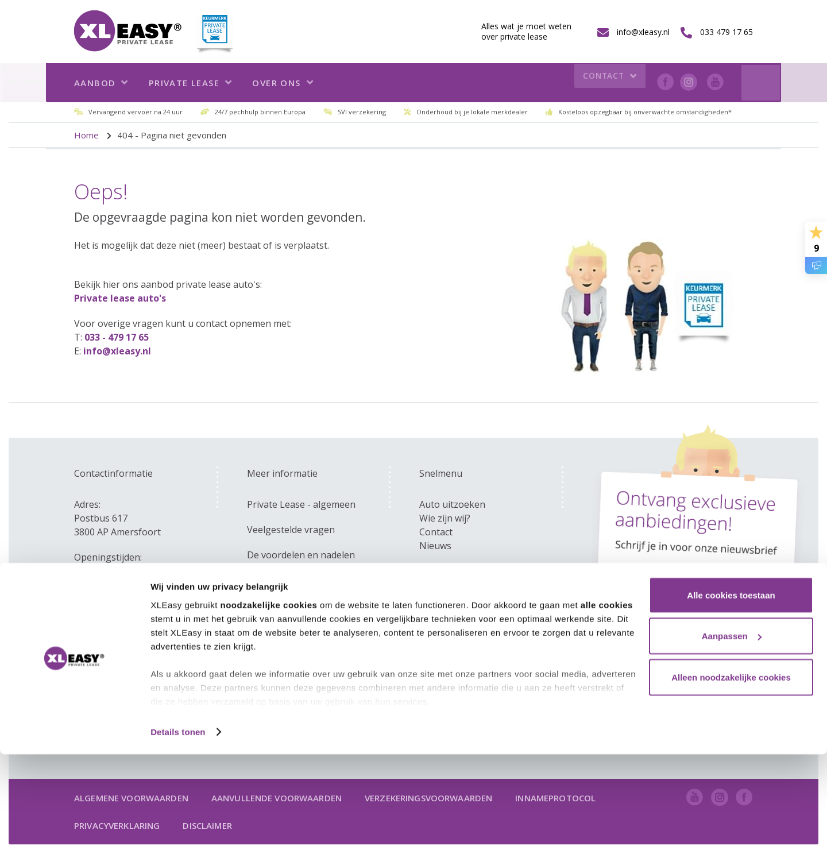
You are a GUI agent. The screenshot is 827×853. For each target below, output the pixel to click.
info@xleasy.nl (117, 351)
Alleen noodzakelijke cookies (731, 776)
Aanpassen (732, 735)
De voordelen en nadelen (301, 555)
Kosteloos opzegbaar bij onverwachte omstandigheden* (645, 111)
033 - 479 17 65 (116, 337)
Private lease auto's (120, 298)
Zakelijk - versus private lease (310, 580)
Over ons (283, 82)
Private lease (191, 82)
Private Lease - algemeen (301, 504)
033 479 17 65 (448, 571)
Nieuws (435, 545)
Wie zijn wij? (444, 518)
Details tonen (177, 830)
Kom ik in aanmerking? (296, 605)
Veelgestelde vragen (291, 529)
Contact (607, 83)
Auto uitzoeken (452, 504)
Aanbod (101, 82)
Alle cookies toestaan (731, 693)
